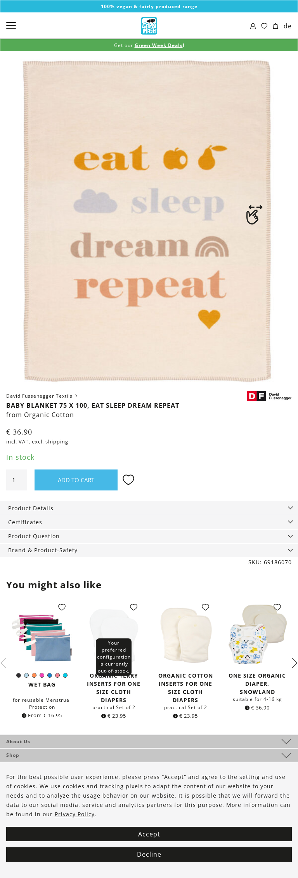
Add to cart (76, 480)
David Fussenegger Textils (42, 396)
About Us (18, 741)
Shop (12, 755)
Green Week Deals (159, 45)
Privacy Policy (75, 814)
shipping (56, 441)
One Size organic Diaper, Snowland (257, 683)
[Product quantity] (16, 479)
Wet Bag (41, 684)
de (288, 26)
